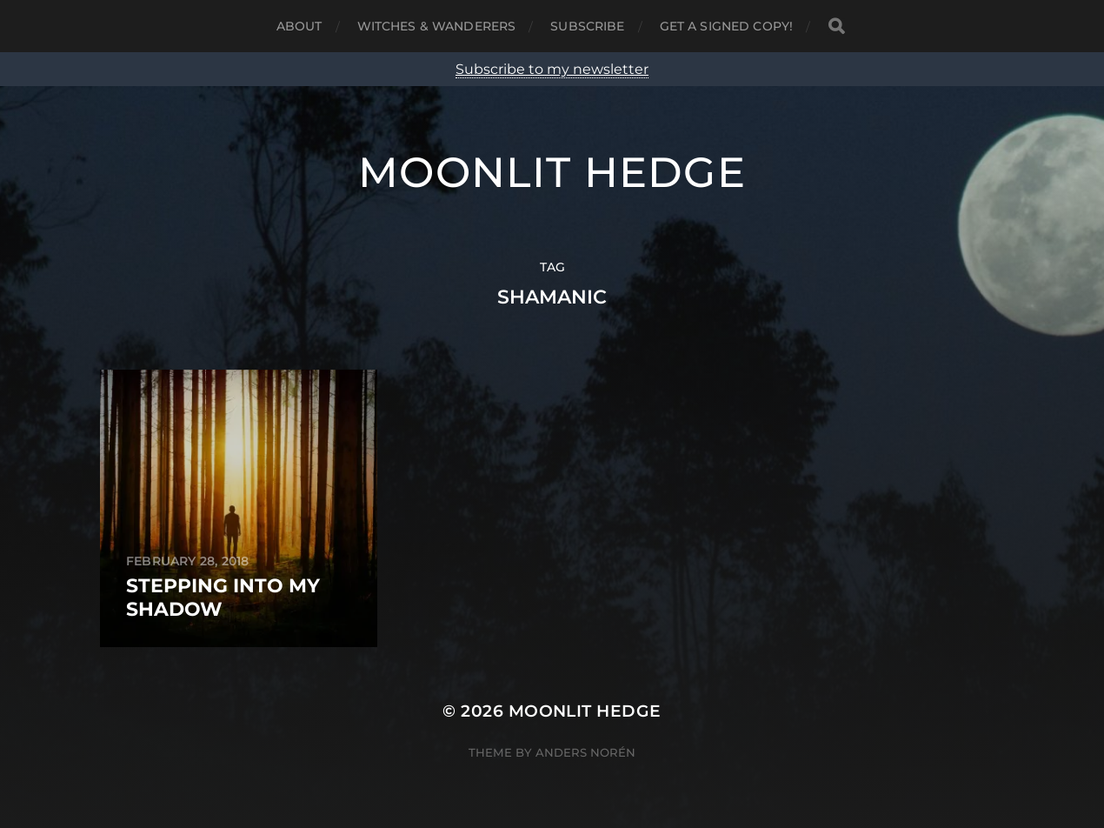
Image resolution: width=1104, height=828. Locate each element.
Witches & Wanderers (436, 26)
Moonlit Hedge (552, 172)
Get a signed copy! (727, 26)
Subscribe (587, 26)
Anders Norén (585, 752)
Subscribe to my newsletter (552, 69)
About (299, 26)
